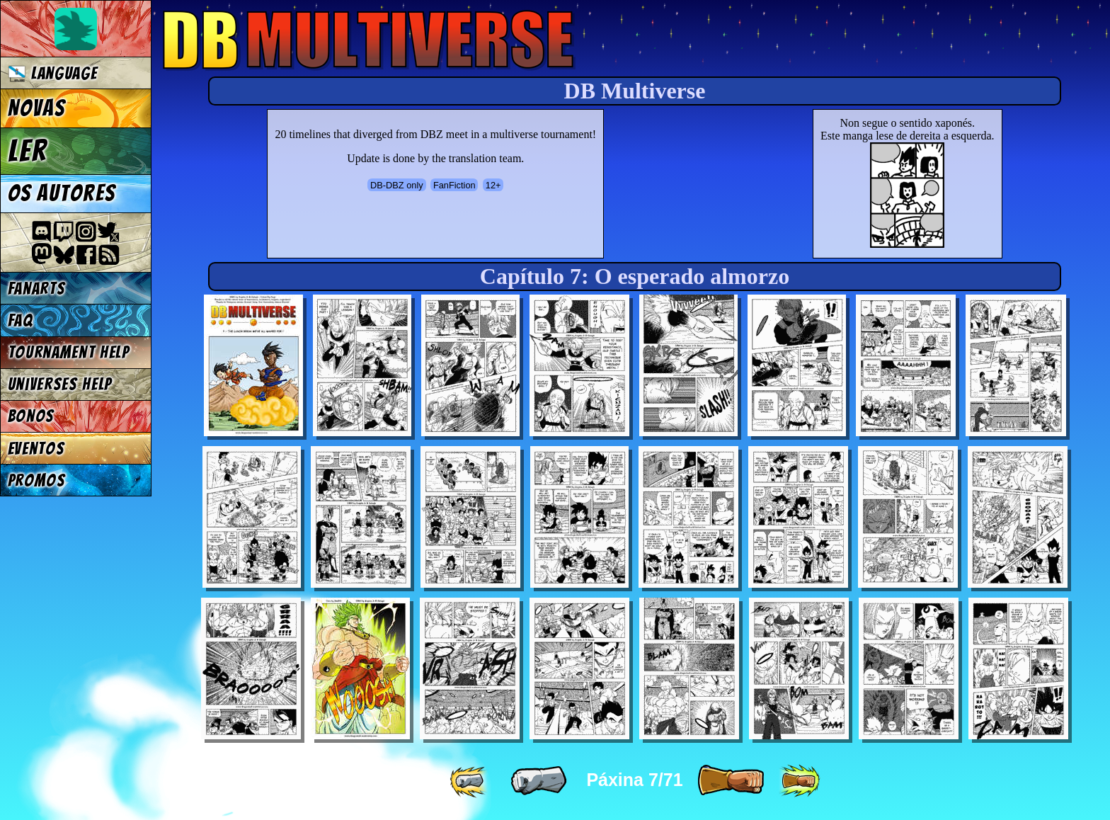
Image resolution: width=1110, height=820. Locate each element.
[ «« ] (470, 781)
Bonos (31, 416)
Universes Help (60, 384)
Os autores (61, 193)
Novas (36, 108)
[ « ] (538, 781)
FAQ (20, 320)
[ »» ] (799, 781)
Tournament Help (69, 352)
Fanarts (37, 288)
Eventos (36, 448)
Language (53, 73)
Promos (37, 480)
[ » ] (730, 781)
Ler (27, 151)
